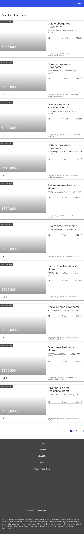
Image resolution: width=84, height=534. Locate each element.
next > (81, 431)
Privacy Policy (26, 503)
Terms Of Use (10, 503)
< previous (62, 431)
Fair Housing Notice (70, 503)
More (79, 3)
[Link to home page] (3, 3)
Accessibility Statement (46, 503)
